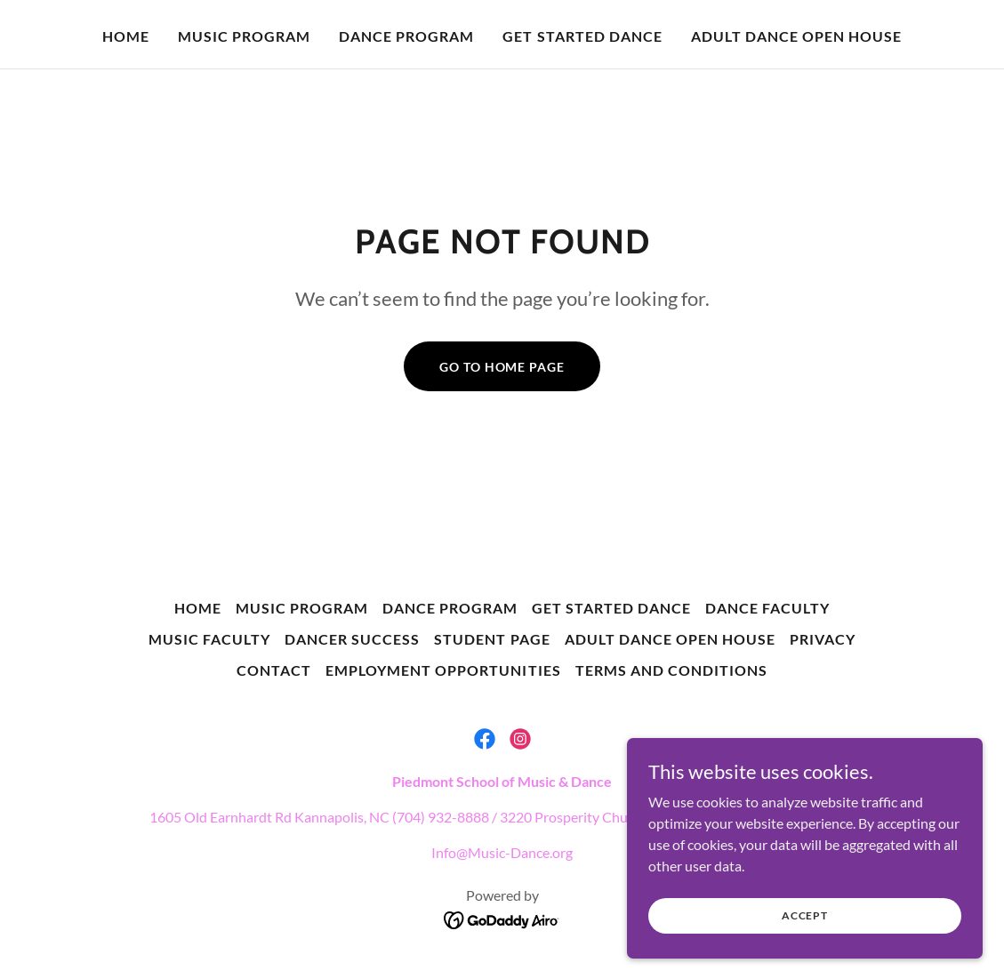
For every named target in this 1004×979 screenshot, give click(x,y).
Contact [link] (274, 670)
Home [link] (125, 36)
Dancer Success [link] (352, 638)
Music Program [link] (244, 36)
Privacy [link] (822, 638)
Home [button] (197, 607)
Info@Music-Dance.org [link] (502, 852)
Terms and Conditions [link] (671, 670)
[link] (484, 739)
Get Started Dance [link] (582, 36)
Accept (805, 915)
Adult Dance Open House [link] (796, 36)
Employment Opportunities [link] (442, 670)
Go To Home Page (501, 366)
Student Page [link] (492, 638)
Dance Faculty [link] (767, 607)
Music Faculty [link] (209, 638)
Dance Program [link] (406, 36)
